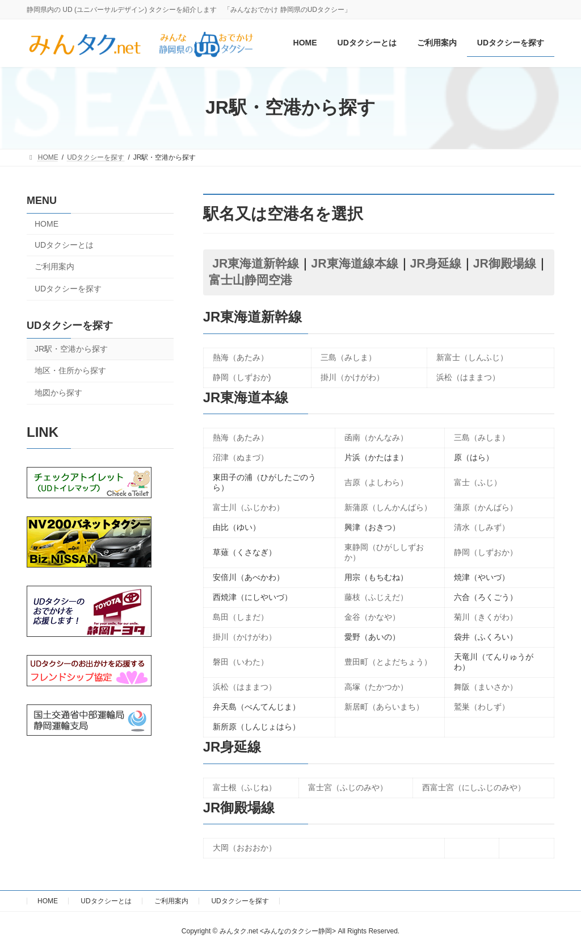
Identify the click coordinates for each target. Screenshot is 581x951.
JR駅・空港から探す (71, 348)
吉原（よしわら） (376, 482)
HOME (46, 223)
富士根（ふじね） (244, 787)
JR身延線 (435, 263)
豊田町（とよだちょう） (388, 661)
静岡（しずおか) (242, 377)
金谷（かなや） (372, 617)
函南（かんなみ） (376, 437)
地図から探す (58, 392)
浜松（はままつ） (468, 377)
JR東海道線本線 (354, 263)
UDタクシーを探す (68, 288)
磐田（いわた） (240, 661)
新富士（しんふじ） (472, 357)
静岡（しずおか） (485, 552)
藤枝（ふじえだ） (376, 597)
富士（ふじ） (478, 482)
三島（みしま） (348, 357)
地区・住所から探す (70, 370)
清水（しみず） (482, 527)
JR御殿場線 (504, 263)
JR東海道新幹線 (255, 263)
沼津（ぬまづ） (240, 457)
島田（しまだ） (240, 617)
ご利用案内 (54, 266)
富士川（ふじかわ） (248, 507)
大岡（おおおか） (244, 847)
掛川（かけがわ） (352, 377)
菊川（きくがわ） (485, 617)
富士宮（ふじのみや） (348, 787)
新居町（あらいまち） (384, 706)
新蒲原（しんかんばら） (388, 507)
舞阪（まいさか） (485, 686)
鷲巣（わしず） (482, 706)
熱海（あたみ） (240, 357)
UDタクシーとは (64, 244)
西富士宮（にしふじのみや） (473, 787)
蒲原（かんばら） (485, 507)
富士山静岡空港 (250, 280)
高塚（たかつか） (376, 686)
